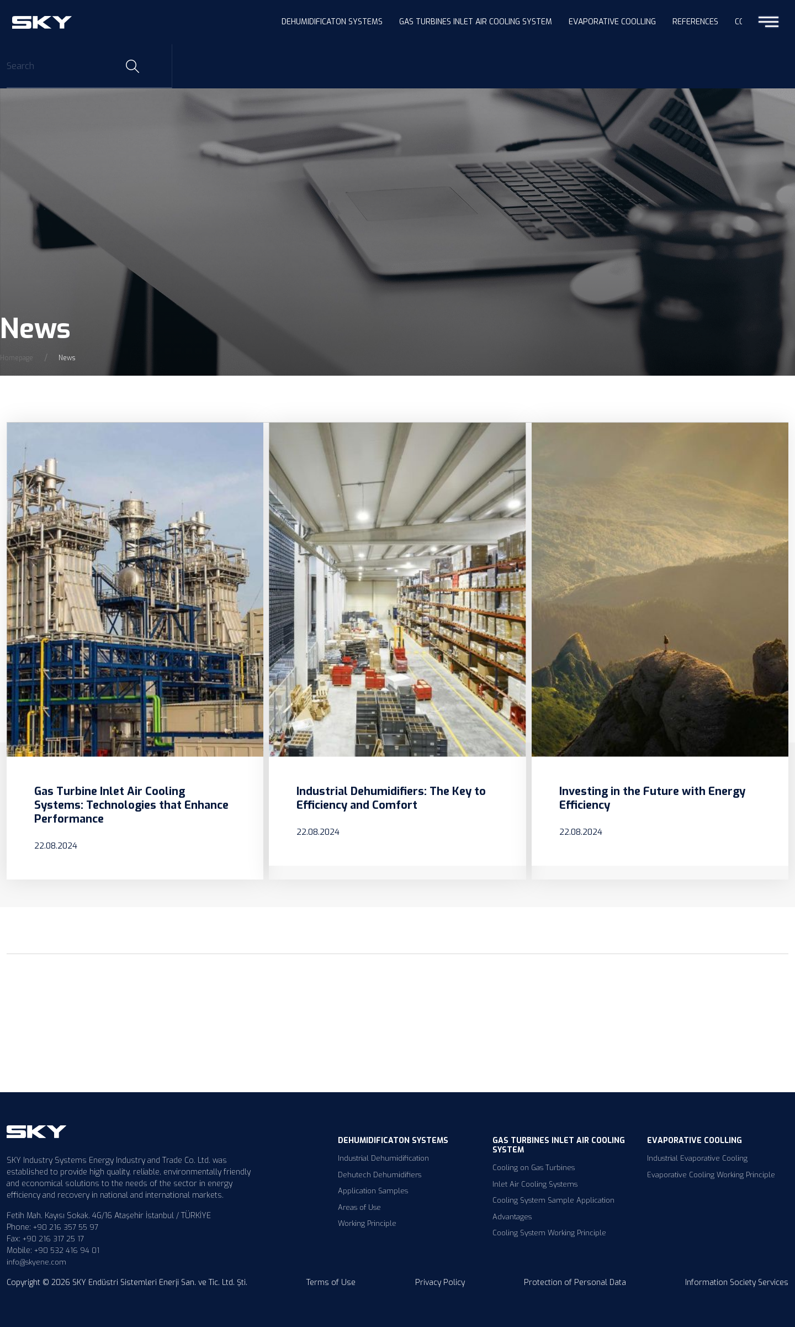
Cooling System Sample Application (553, 1200)
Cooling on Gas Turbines (533, 1167)
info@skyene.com (36, 1262)
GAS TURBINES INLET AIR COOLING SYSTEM (475, 22)
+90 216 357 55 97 (65, 1227)
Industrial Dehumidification (383, 1158)
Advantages (512, 1216)
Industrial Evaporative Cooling (697, 1158)
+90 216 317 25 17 (53, 1239)
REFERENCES (695, 22)
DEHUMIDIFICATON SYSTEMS (332, 22)
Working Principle (367, 1223)
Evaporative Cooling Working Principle (711, 1174)
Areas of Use (359, 1207)
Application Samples (373, 1191)
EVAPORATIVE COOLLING (612, 22)
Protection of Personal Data (575, 1282)
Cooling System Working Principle (549, 1233)
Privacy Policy (440, 1282)
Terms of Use (331, 1282)
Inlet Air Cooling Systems (534, 1184)
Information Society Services (736, 1282)
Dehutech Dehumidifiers (379, 1174)
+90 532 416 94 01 (66, 1250)
